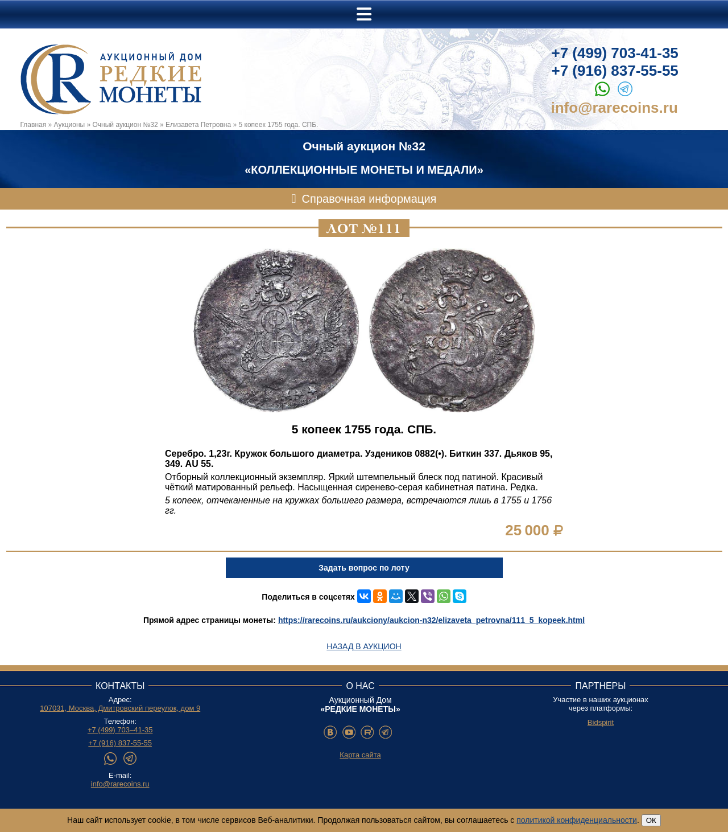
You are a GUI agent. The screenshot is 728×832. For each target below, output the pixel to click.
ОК (651, 820)
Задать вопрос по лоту (363, 567)
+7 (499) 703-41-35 (615, 53)
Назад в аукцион (363, 646)
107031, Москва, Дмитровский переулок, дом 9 (120, 708)
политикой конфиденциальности (576, 820)
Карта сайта (360, 755)
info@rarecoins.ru (614, 107)
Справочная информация (369, 198)
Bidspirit (601, 722)
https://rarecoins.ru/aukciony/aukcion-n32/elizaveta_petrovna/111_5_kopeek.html (431, 620)
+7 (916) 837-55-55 (615, 70)
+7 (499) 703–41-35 (120, 730)
